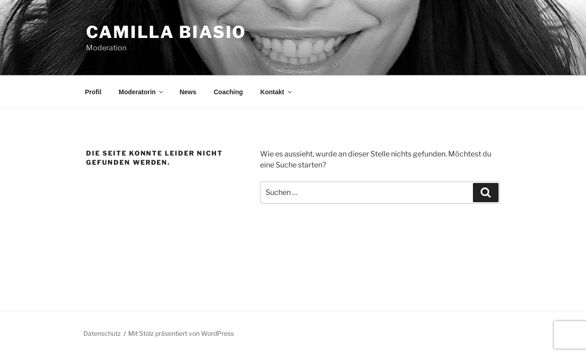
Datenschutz (102, 333)
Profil (93, 92)
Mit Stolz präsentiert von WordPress (181, 333)
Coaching (228, 92)
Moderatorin (141, 92)
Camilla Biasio (166, 32)
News (187, 92)
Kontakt (276, 92)
